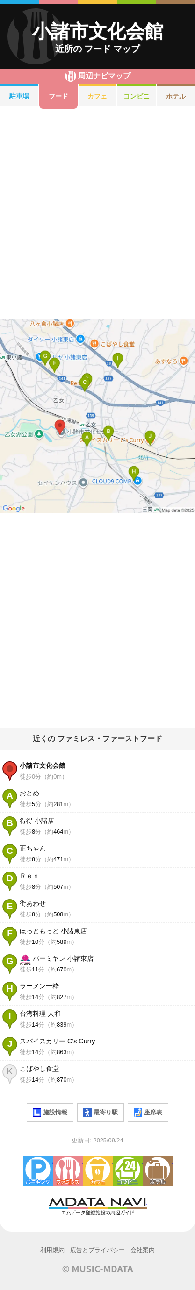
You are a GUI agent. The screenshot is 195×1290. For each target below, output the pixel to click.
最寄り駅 (100, 1112)
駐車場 (19, 96)
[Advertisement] (97, 213)
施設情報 (50, 1112)
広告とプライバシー (97, 1250)
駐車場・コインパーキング (38, 1171)
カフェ (97, 96)
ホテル (176, 96)
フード (58, 96)
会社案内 (142, 1250)
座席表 (148, 1112)
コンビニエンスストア (128, 1171)
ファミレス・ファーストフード (68, 1171)
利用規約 (52, 1250)
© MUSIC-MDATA (97, 1268)
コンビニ (136, 96)
